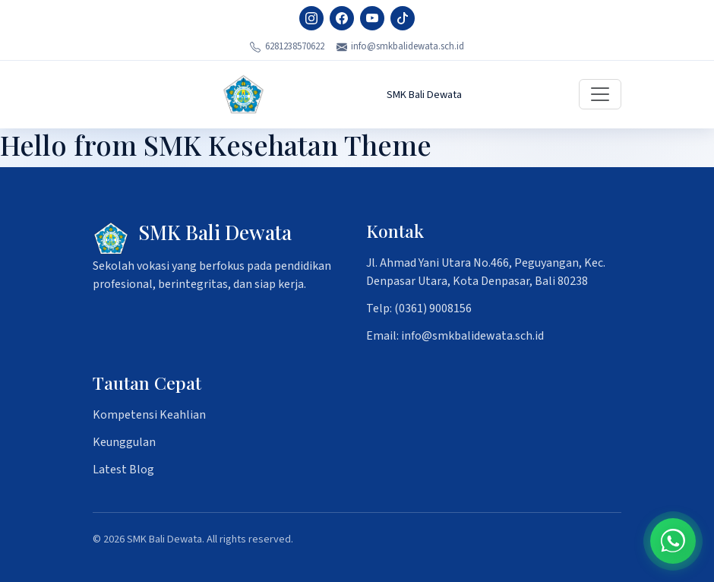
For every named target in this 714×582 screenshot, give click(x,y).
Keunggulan (124, 442)
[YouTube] (372, 18)
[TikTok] (402, 18)
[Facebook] (342, 18)
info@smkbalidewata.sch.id (400, 46)
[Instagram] (311, 18)
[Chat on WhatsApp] (673, 541)
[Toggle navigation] (600, 94)
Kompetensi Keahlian (149, 414)
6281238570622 (287, 46)
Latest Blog (123, 469)
